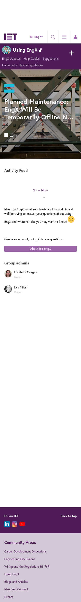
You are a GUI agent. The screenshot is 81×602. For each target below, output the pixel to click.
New (71, 53)
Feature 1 (11, 135)
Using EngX (11, 574)
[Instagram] (14, 524)
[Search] (53, 36)
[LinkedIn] (7, 524)
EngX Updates (11, 59)
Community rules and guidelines (22, 65)
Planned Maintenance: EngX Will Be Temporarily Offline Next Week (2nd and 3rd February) (40, 109)
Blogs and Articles (16, 582)
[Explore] (64, 36)
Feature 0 (6, 135)
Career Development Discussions (25, 551)
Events (8, 597)
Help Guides (32, 59)
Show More (40, 190)
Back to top (69, 516)
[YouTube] (22, 524)
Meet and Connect (16, 589)
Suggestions (51, 59)
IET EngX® (36, 37)
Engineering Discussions (19, 559)
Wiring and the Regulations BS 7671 (27, 566)
